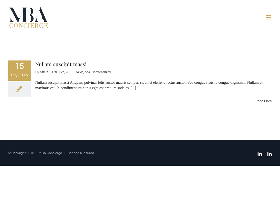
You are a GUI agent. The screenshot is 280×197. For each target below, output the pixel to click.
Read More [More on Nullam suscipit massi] (263, 101)
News (79, 72)
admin (44, 72)
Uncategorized (101, 72)
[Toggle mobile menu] (269, 17)
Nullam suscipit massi (61, 64)
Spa (87, 72)
